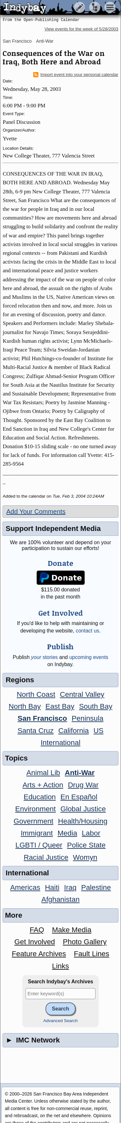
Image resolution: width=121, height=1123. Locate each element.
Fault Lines (91, 954)
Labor (91, 833)
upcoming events (88, 657)
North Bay (25, 706)
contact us (87, 630)
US (99, 731)
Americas (25, 887)
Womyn (85, 857)
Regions (19, 680)
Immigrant (37, 833)
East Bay (60, 706)
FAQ (37, 930)
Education (40, 797)
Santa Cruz (35, 731)
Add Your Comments (35, 511)
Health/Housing (82, 821)
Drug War (83, 785)
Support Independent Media (53, 528)
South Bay (95, 706)
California (73, 731)
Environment (35, 809)
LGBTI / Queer (39, 845)
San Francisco (17, 41)
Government (33, 821)
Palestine (96, 887)
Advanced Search (60, 1020)
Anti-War (45, 41)
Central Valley (82, 694)
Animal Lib (43, 773)
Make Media (71, 930)
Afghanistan (60, 899)
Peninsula (87, 718)
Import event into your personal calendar (75, 74)
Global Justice (83, 809)
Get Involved (35, 942)
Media (67, 833)
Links (60, 966)
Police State (86, 845)
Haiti (52, 887)
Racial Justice (46, 857)
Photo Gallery (85, 942)
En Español (78, 797)
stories (44, 657)
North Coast (36, 694)
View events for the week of (81, 29)
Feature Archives (39, 954)
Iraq (70, 887)
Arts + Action (43, 785)
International (60, 743)
